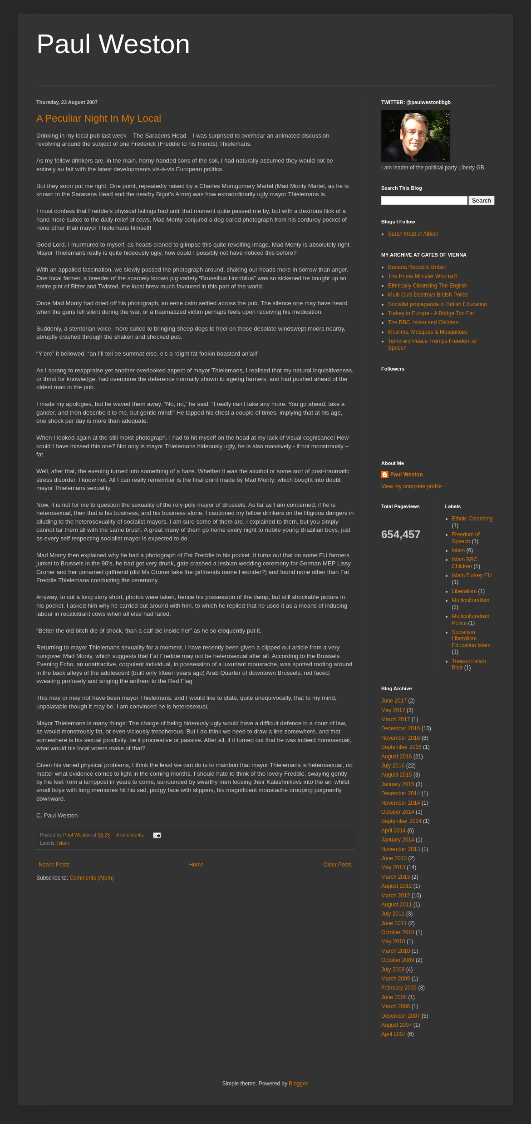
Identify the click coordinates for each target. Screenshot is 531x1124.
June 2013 (394, 858)
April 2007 (393, 1034)
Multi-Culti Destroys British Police (428, 295)
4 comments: (131, 834)
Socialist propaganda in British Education (437, 304)
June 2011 (394, 923)
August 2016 (396, 756)
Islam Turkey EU (472, 575)
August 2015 (396, 775)
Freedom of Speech (466, 537)
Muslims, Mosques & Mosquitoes (427, 332)
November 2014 (400, 803)
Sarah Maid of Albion (413, 234)
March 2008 (395, 1006)
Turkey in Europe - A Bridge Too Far (431, 313)
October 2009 (397, 960)
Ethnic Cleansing (472, 518)
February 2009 (399, 988)
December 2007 (400, 1016)
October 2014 (397, 812)
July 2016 (392, 766)
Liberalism (464, 591)
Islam (63, 843)
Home (196, 865)
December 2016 (400, 728)
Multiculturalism (471, 600)
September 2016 (401, 747)
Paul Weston (113, 44)
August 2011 (396, 904)
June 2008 (394, 997)
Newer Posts (54, 865)
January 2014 (397, 840)
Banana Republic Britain (417, 267)
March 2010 (395, 951)
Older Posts (337, 865)
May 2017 (393, 710)
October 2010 (397, 932)
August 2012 (396, 886)
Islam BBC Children (465, 562)
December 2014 (400, 793)
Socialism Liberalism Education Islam (471, 639)
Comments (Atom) (91, 878)
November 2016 (400, 738)
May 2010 (393, 941)
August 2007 (396, 1025)
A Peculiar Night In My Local (98, 118)
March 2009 (395, 978)
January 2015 (397, 784)
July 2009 (392, 969)
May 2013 (393, 867)
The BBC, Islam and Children (423, 322)
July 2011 (392, 914)
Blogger (298, 1083)
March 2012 (395, 895)
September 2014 (401, 821)
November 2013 (400, 849)
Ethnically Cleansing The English (427, 285)
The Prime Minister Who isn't (422, 276)
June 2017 (394, 701)
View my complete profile (411, 486)
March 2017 (395, 719)
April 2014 (393, 830)
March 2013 (395, 877)
